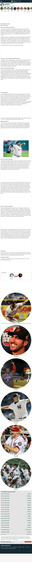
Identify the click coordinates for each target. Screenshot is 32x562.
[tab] (16, 24)
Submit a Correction (28, 541)
